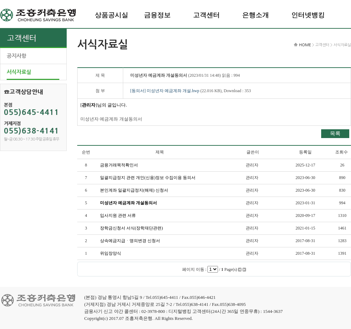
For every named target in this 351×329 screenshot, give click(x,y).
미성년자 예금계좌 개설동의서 (128, 202)
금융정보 (157, 15)
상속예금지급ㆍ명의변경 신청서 (130, 240)
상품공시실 (111, 15)
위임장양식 (110, 253)
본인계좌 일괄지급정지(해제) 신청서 (134, 190)
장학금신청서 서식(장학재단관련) (131, 228)
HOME (305, 45)
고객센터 (206, 15)
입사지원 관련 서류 (118, 215)
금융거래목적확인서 (119, 165)
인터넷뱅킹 (308, 15)
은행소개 (255, 15)
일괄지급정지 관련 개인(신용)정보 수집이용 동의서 (148, 177)
